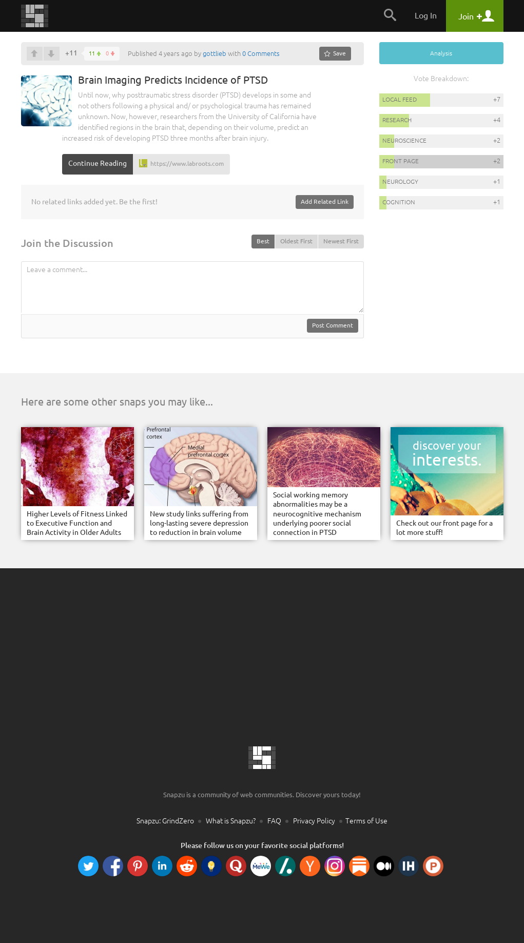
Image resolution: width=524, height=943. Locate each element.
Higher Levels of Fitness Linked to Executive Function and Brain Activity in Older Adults (77, 523)
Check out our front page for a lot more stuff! (444, 527)
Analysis (441, 53)
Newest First (341, 241)
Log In (426, 15)
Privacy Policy (314, 821)
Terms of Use (366, 821)
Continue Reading (97, 163)
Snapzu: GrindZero (165, 821)
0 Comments (261, 53)
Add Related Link (324, 201)
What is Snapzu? (231, 821)
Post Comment (332, 325)
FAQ (274, 821)
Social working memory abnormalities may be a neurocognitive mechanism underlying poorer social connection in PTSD (317, 513)
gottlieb (214, 53)
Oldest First (296, 241)
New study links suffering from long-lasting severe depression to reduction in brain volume (199, 523)
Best (263, 241)
